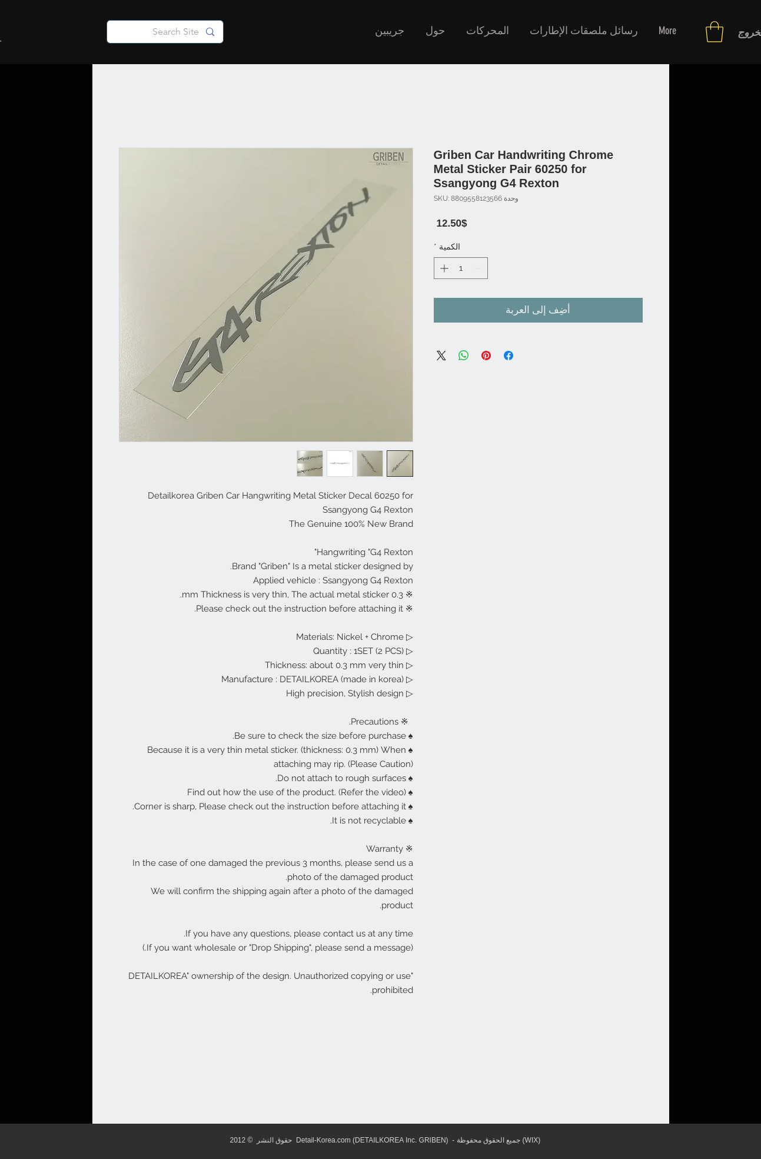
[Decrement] (478, 268)
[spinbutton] (460, 268)
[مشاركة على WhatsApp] (464, 355)
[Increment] (443, 268)
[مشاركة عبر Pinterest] (486, 355)
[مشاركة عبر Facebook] (508, 355)
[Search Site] (166, 32)
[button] (714, 31)
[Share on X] (441, 355)
